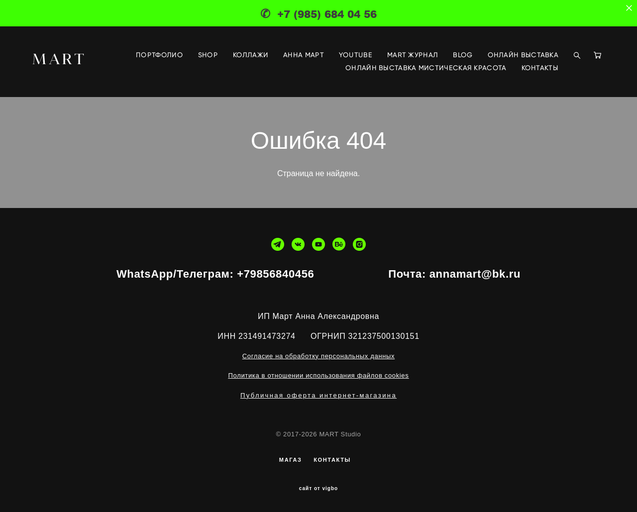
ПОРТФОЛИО (159, 55)
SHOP (208, 55)
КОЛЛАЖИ (250, 55)
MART (59, 58)
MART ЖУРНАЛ (412, 55)
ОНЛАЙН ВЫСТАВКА (523, 55)
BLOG (462, 55)
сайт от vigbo (318, 488)
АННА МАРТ (303, 55)
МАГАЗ (290, 460)
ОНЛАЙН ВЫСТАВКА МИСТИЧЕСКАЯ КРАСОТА (426, 68)
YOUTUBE (355, 55)
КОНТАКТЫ (540, 68)
